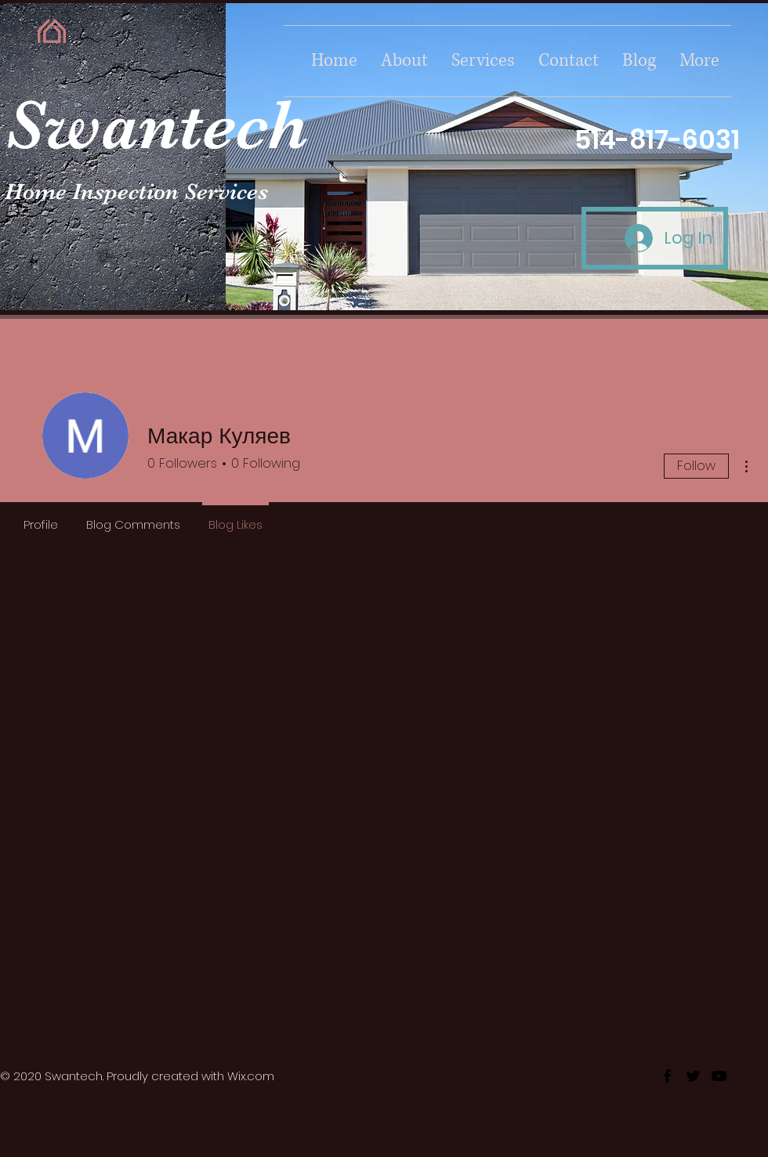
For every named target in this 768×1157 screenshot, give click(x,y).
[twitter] (693, 1076)
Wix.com (250, 1076)
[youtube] (719, 1076)
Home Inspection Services (136, 191)
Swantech (157, 125)
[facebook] (667, 1076)
